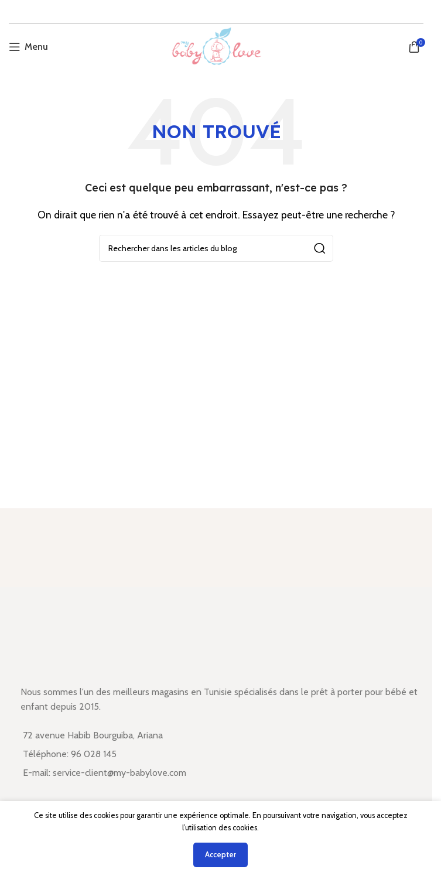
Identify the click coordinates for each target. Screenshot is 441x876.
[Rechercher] (216, 248)
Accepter (220, 854)
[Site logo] (215, 46)
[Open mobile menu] (28, 47)
